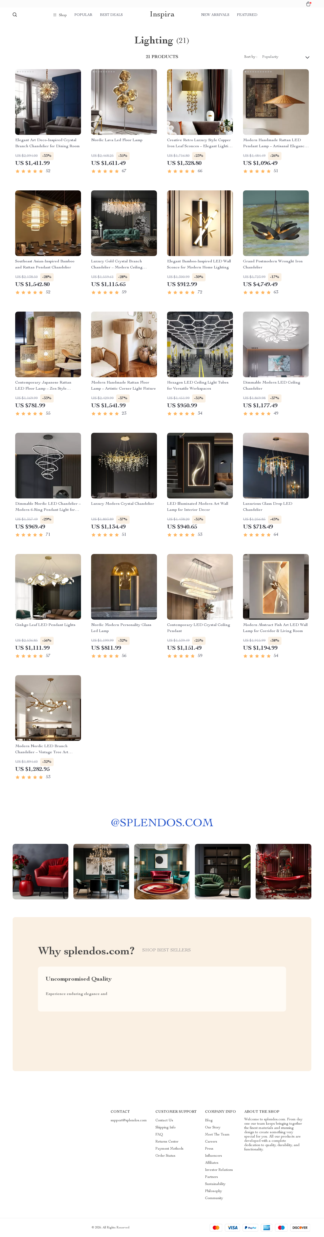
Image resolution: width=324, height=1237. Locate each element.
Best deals (111, 15)
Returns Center (166, 1142)
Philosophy (213, 1191)
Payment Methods (169, 1149)
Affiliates (211, 1163)
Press (209, 1149)
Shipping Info (165, 1127)
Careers (211, 1142)
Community (214, 1198)
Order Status (165, 1156)
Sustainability (215, 1184)
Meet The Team (217, 1135)
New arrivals (215, 15)
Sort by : (250, 57)
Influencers (213, 1156)
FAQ (159, 1135)
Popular (83, 15)
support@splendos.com (129, 1120)
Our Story (212, 1127)
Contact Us (164, 1120)
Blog (209, 1120)
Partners (211, 1177)
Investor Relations (219, 1170)
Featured (247, 15)
